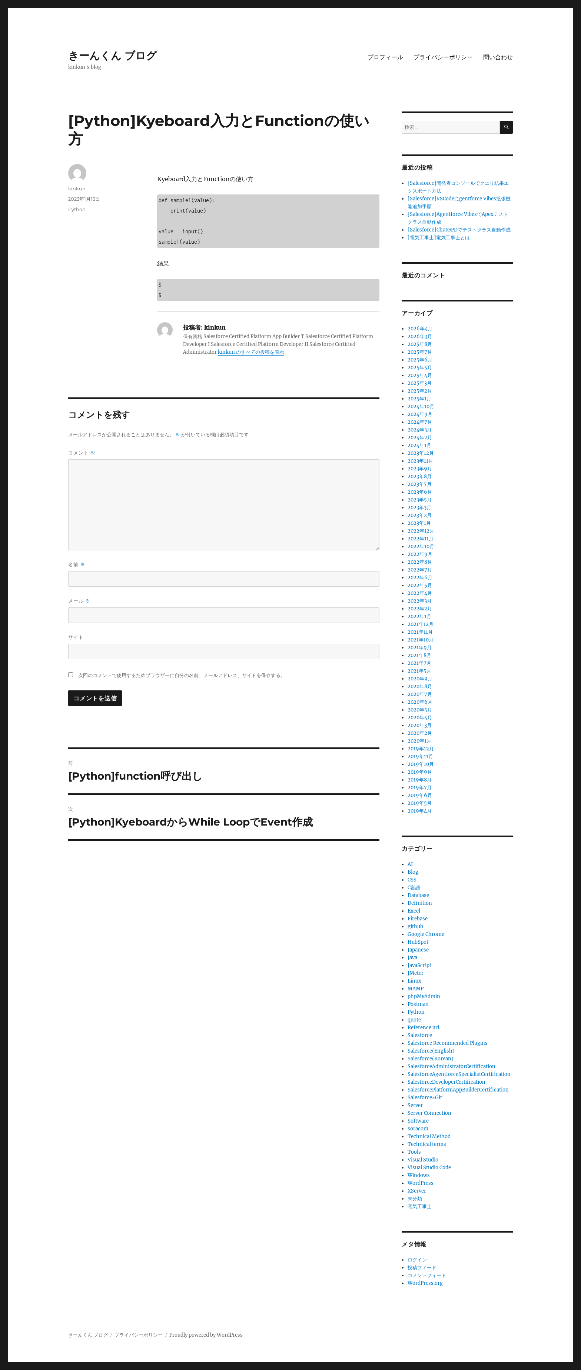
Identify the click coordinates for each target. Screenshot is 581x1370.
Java (412, 957)
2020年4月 (420, 717)
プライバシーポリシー (443, 57)
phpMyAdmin (424, 996)
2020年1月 (419, 741)
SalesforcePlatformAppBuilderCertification (458, 1090)
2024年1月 (419, 445)
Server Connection (429, 1113)
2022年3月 (420, 601)
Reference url (423, 1027)
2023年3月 (419, 507)
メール (79, 601)
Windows (419, 1175)
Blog (413, 872)
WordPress (421, 1183)
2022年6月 (420, 577)
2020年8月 (420, 686)
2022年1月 (419, 616)
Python (77, 209)
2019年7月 (420, 787)
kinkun (77, 188)
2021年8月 (419, 655)
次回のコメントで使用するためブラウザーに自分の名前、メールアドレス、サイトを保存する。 (181, 675)
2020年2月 (420, 733)
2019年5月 (420, 803)
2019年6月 (420, 795)
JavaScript (419, 965)
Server (415, 1105)
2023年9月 (420, 469)
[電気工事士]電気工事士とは (439, 237)
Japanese (418, 950)
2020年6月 (420, 702)
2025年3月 (420, 383)
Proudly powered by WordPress (206, 1335)
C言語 (414, 887)
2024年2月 (420, 437)
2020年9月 (420, 679)
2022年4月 (420, 593)
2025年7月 (420, 352)
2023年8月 (420, 476)
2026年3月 (420, 336)
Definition (420, 903)
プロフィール (385, 57)
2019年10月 (421, 764)
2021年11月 (420, 632)
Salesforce (420, 1035)
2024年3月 (420, 430)
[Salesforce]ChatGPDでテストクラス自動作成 (459, 230)
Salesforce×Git (425, 1097)
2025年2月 (420, 391)
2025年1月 (419, 399)
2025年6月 (420, 360)
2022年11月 (421, 539)
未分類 (415, 1199)
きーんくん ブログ (112, 55)
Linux (414, 981)
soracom (418, 1129)
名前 (76, 564)
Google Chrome (426, 934)
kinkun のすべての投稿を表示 (251, 352)
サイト (76, 637)
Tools (414, 1152)
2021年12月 (421, 624)
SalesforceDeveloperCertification (446, 1082)
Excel (414, 911)
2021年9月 (420, 647)
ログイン (417, 1260)
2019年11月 (420, 756)
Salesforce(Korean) (431, 1059)
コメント (82, 453)
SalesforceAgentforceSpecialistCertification (459, 1074)
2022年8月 (420, 562)
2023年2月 (420, 515)
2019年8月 (420, 780)
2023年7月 (420, 484)
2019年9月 (420, 772)
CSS (412, 880)
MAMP (416, 989)
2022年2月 (420, 609)
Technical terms (427, 1144)
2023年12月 (421, 453)
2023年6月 (420, 492)
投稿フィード (422, 1267)
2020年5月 (420, 710)
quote (414, 1020)
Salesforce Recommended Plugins (448, 1043)
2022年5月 (420, 585)
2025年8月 (420, 344)
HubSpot (418, 942)
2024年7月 (420, 422)
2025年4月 (420, 375)
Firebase (418, 919)
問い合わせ (498, 57)
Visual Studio (423, 1160)
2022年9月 (420, 554)
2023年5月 (420, 500)
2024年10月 (421, 406)
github (415, 926)
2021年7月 (419, 663)
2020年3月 (420, 725)
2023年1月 (419, 523)
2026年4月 (420, 329)
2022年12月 (421, 531)
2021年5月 (419, 671)
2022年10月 (421, 546)
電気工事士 (420, 1206)
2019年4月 (420, 811)
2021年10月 (421, 640)
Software (418, 1121)
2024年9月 (420, 414)
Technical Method (429, 1136)
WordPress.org (425, 1283)
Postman (418, 1004)
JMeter (416, 973)
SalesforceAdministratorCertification (451, 1066)
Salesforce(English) (431, 1051)
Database (418, 895)
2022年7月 (420, 570)
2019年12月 (421, 749)
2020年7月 (420, 694)
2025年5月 (420, 367)
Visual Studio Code (429, 1167)
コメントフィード (427, 1275)
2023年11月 (420, 461)
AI (410, 864)
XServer (417, 1191)
